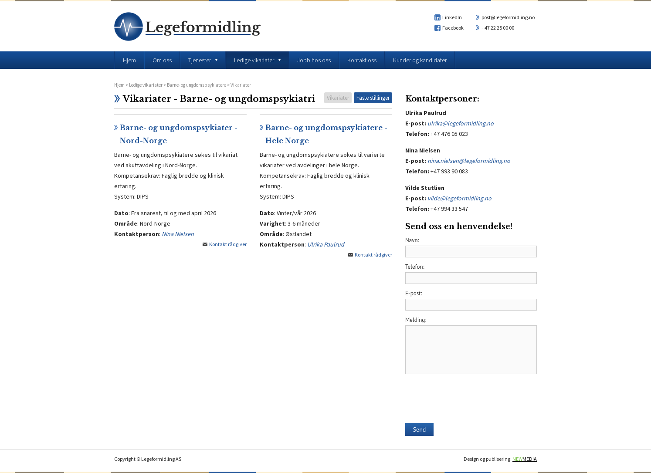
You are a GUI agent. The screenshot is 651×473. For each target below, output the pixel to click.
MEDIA (524, 459)
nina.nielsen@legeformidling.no (468, 161)
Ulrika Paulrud (325, 244)
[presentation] (471, 395)
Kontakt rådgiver (228, 244)
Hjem (119, 85)
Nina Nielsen (178, 234)
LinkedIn (452, 17)
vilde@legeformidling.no (459, 198)
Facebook (453, 27)
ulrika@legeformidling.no (460, 123)
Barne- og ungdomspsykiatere (196, 85)
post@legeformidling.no (508, 17)
